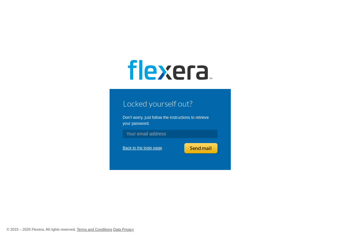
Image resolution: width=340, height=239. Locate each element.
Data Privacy (123, 229)
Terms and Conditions (94, 229)
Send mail (201, 148)
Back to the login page (142, 148)
